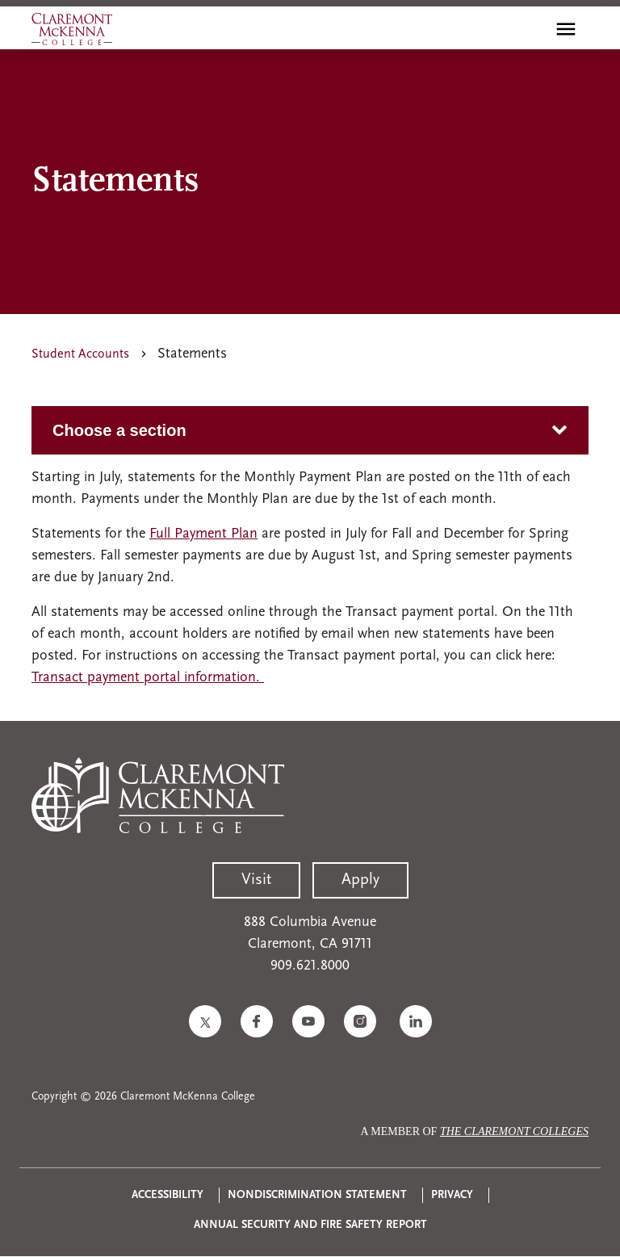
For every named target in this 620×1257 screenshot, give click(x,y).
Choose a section (119, 430)
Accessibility (167, 1195)
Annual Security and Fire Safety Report (310, 1225)
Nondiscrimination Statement (317, 1195)
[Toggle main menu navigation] (566, 29)
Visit (256, 880)
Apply (360, 880)
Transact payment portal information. (147, 677)
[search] (531, 29)
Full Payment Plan (203, 534)
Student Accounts (80, 354)
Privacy (452, 1195)
